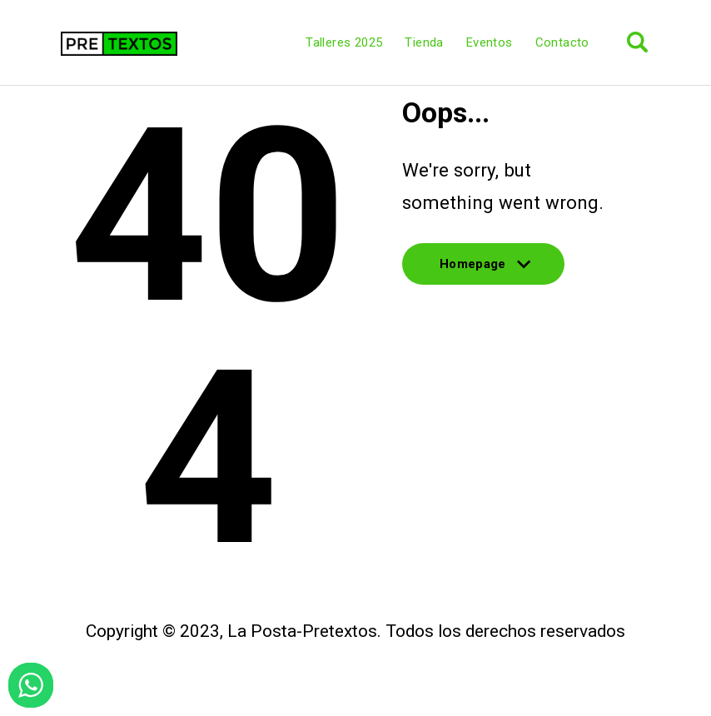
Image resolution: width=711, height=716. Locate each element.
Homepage (483, 271)
